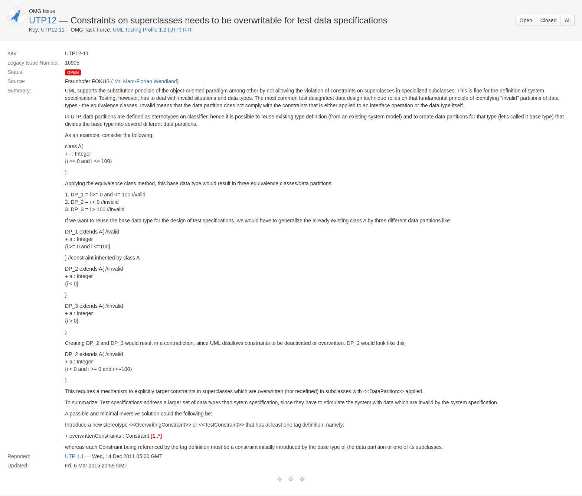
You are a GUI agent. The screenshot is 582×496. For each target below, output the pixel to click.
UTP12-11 (53, 30)
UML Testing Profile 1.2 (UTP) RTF (153, 30)
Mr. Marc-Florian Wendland (145, 81)
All (567, 20)
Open (526, 20)
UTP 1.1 (74, 456)
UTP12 (43, 20)
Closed (548, 20)
